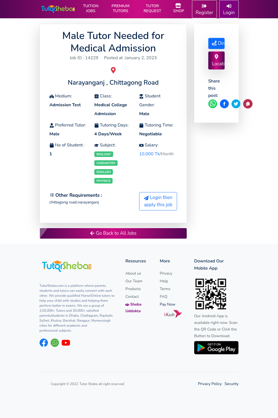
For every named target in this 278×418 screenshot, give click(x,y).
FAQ (163, 297)
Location (218, 60)
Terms (165, 289)
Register (204, 10)
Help (164, 281)
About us (133, 273)
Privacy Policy (210, 384)
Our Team (133, 281)
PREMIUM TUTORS (120, 9)
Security (232, 384)
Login (229, 10)
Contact (132, 297)
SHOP (178, 9)
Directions (218, 43)
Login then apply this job (158, 201)
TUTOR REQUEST (152, 9)
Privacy (166, 273)
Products (133, 289)
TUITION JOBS (90, 9)
